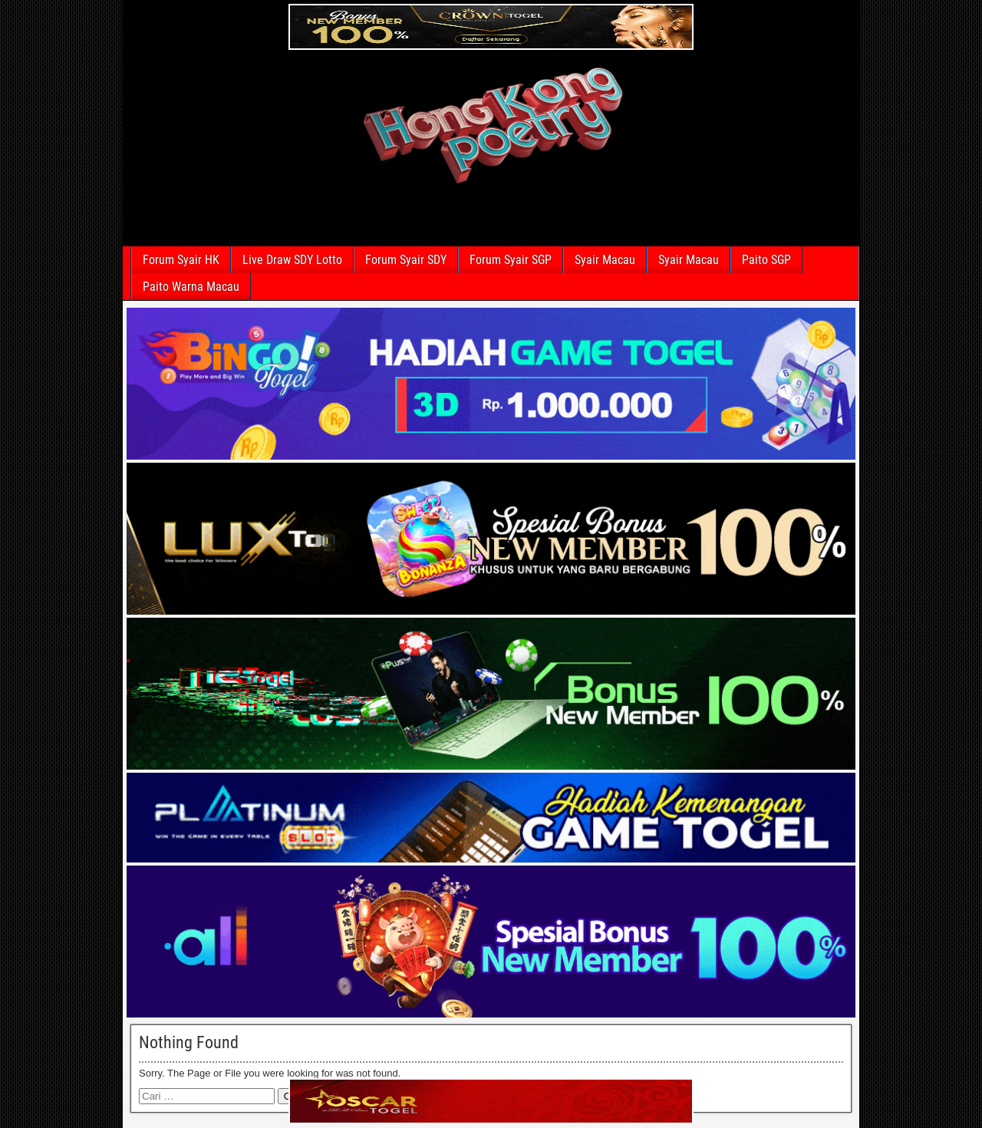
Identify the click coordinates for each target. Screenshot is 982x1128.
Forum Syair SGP (511, 259)
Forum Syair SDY (406, 259)
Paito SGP (766, 259)
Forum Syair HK (181, 259)
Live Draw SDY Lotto (292, 259)
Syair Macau (605, 259)
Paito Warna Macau (191, 286)
